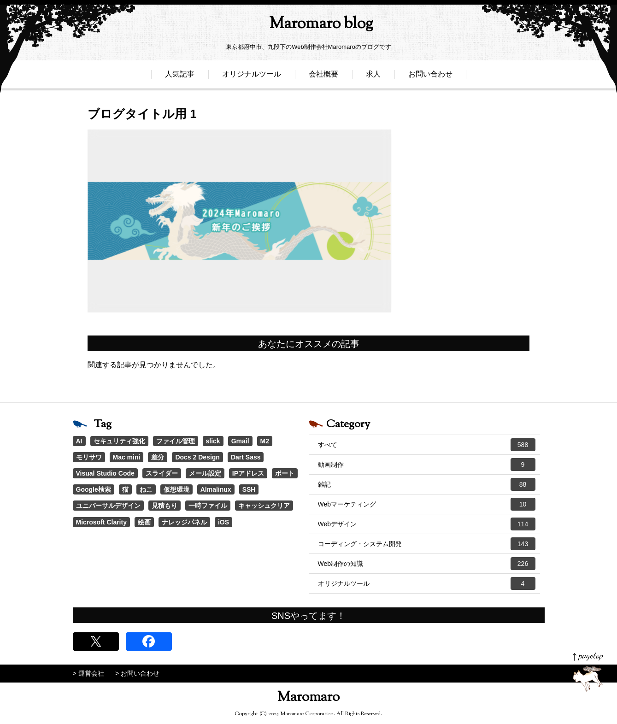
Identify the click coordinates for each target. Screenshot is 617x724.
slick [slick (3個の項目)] (213, 441)
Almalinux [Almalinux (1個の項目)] (215, 489)
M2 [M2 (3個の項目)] (264, 441)
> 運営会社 (88, 673)
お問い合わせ (430, 77)
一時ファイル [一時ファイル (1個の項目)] (207, 505)
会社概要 (323, 77)
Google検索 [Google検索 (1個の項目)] (93, 489)
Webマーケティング (426, 504)
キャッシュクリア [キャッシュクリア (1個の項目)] (264, 505)
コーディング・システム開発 (426, 543)
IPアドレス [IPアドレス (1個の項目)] (248, 473)
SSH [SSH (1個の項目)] (249, 489)
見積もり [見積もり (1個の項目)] (164, 505)
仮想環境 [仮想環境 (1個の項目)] (176, 489)
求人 (373, 77)
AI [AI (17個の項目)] (79, 441)
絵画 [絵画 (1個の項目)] (144, 522)
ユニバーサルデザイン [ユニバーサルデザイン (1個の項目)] (108, 505)
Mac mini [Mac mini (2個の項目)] (127, 457)
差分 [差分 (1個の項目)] (157, 457)
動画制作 (426, 464)
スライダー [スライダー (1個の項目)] (162, 473)
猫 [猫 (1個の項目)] (125, 489)
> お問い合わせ (137, 673)
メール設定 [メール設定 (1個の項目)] (205, 473)
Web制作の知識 (426, 563)
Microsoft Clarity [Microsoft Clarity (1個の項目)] (101, 522)
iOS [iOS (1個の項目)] (223, 522)
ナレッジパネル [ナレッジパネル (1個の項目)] (184, 522)
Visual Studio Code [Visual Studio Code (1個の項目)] (105, 473)
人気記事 (179, 77)
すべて (426, 444)
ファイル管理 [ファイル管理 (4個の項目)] (175, 441)
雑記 (426, 484)
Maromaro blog (308, 25)
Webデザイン (426, 524)
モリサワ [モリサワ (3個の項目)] (89, 457)
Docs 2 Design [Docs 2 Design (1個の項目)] (197, 457)
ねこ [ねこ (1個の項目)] (146, 489)
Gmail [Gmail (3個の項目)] (240, 441)
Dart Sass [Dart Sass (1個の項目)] (246, 457)
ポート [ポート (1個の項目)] (284, 473)
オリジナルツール (251, 77)
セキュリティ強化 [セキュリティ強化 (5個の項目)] (119, 441)
